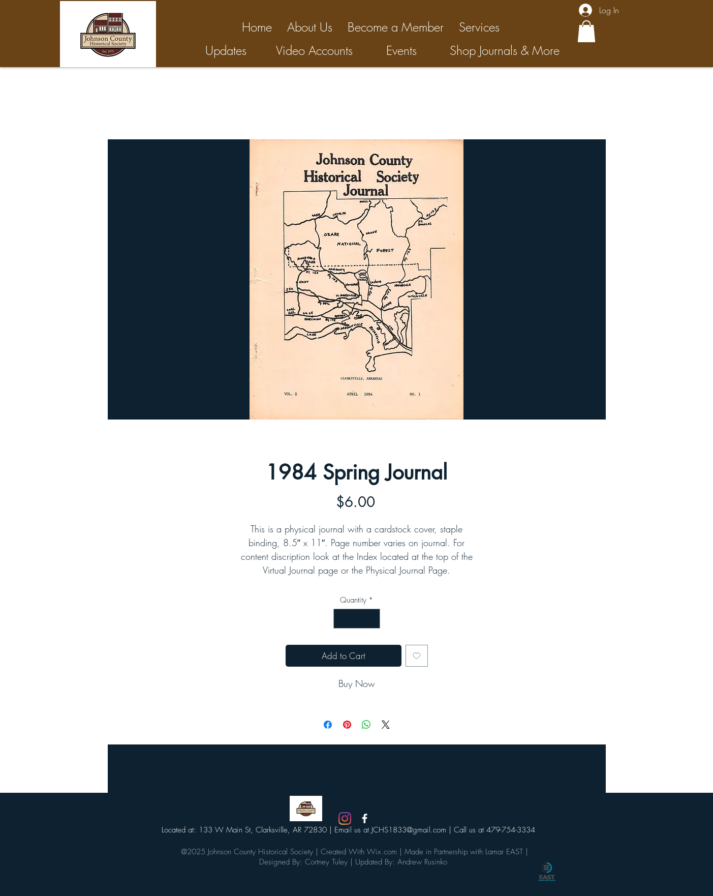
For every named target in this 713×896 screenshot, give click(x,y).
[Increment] (372, 618)
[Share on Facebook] (328, 725)
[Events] (402, 50)
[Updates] (226, 50)
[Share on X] (386, 725)
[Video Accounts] (314, 50)
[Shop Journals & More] (505, 50)
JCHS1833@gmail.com (408, 830)
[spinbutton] (356, 618)
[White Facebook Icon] (364, 818)
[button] (586, 31)
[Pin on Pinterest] (347, 725)
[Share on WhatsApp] (366, 725)
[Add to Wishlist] (417, 656)
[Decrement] (342, 618)
